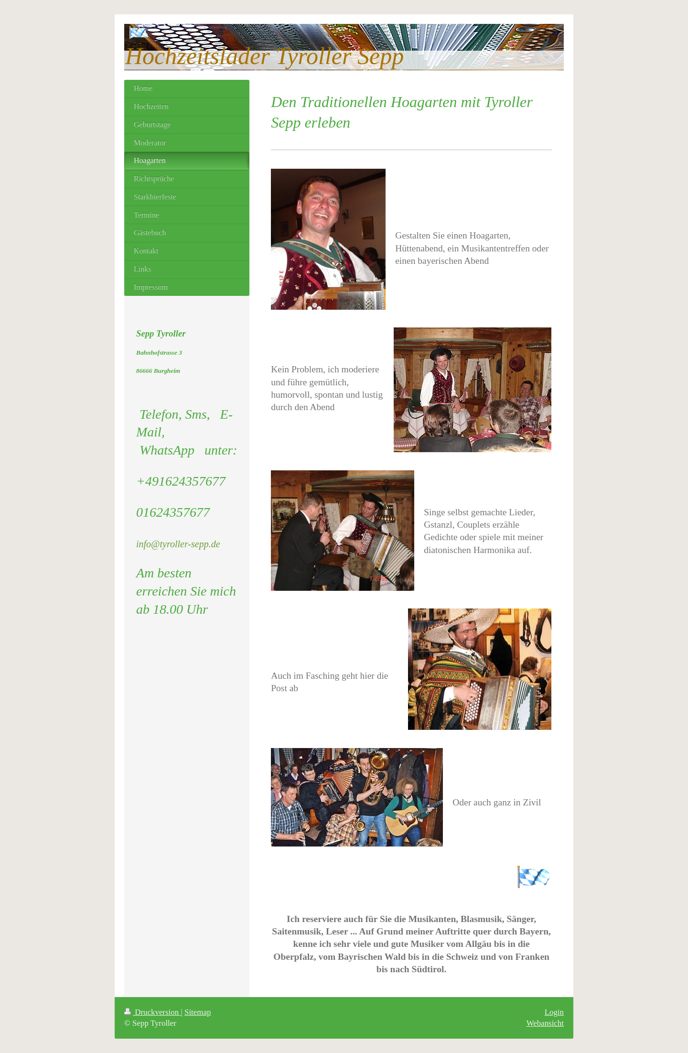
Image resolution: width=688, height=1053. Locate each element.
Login (554, 1012)
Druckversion (152, 1012)
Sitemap (197, 1012)
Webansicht (545, 1023)
